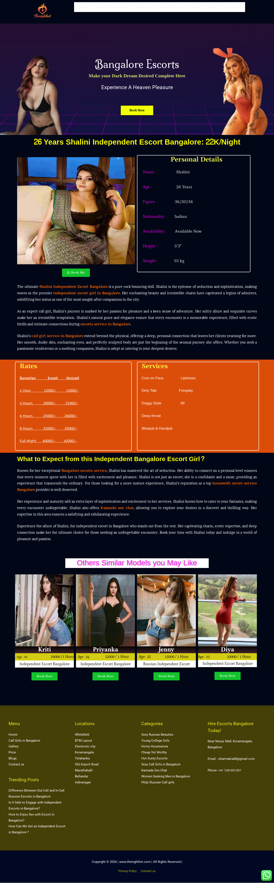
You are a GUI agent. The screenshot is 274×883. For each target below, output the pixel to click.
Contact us (16, 764)
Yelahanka (82, 758)
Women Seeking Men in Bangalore (165, 776)
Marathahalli (84, 770)
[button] (169, 10)
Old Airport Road (86, 764)
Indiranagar (83, 782)
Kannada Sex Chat (154, 770)
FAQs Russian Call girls (157, 782)
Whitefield (82, 735)
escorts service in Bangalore (105, 324)
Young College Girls (155, 741)
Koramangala (84, 753)
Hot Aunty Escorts (154, 758)
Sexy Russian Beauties (157, 735)
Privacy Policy (127, 871)
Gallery (195, 10)
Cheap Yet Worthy (154, 753)
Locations (142, 10)
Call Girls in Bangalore (24, 741)
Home (82, 10)
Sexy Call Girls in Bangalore (160, 764)
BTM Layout (83, 741)
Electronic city (85, 747)
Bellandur (81, 776)
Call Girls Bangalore (110, 10)
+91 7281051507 (230, 770)
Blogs (211, 10)
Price (12, 753)
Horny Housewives (154, 747)
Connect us (232, 10)
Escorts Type (169, 10)
